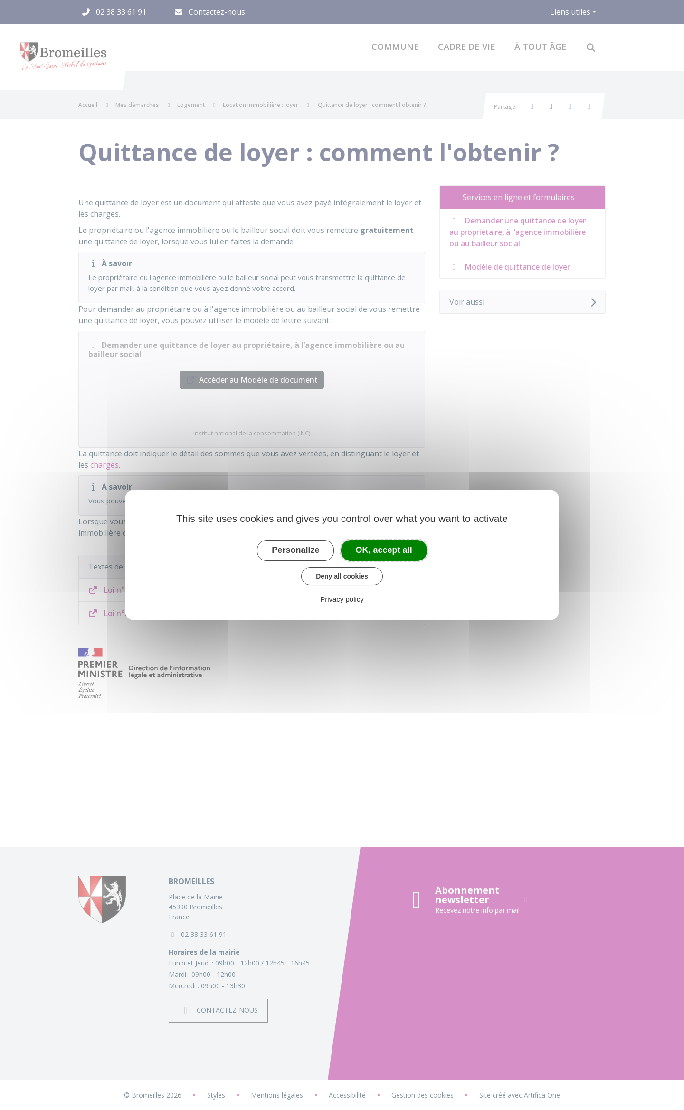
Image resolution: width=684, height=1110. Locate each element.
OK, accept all (384, 550)
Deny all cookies (342, 576)
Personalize (295, 550)
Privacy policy (342, 599)
